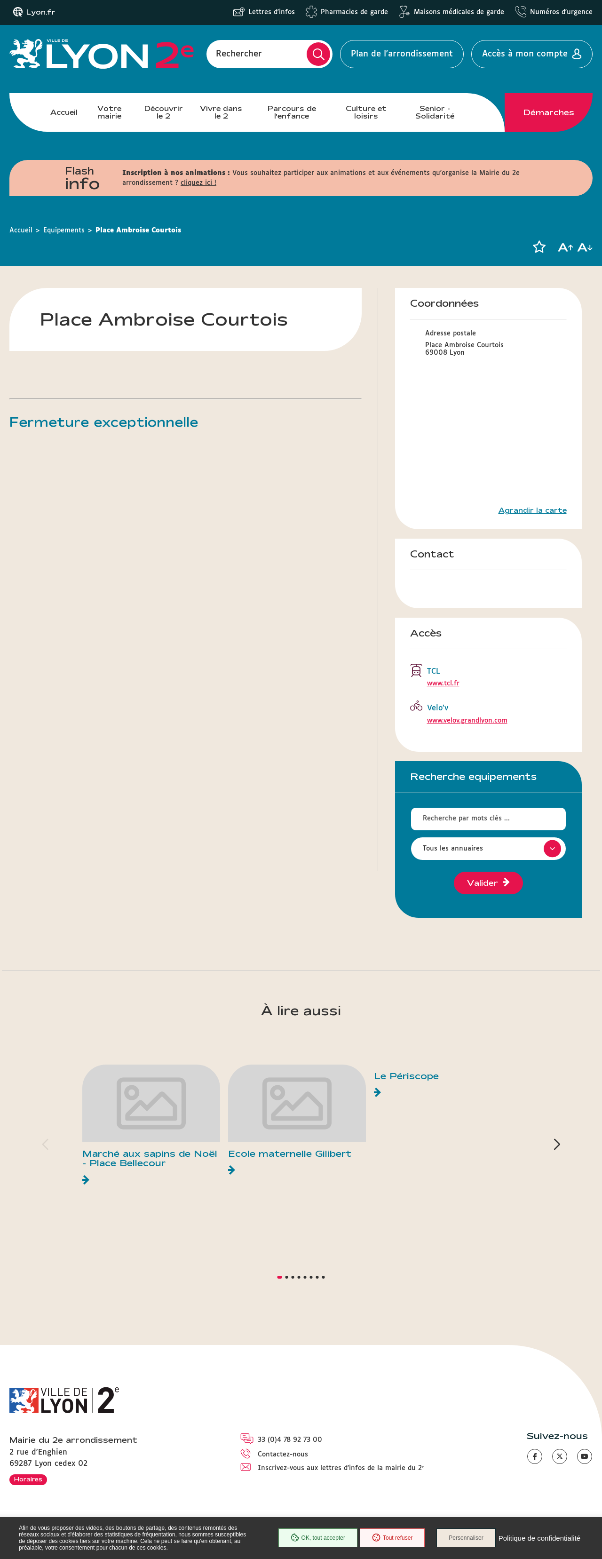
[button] (539, 247)
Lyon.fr (40, 12)
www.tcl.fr (443, 683)
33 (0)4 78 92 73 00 (290, 1440)
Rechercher (239, 54)
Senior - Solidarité (434, 112)
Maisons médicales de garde (459, 12)
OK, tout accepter (318, 1538)
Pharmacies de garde (354, 12)
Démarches (548, 112)
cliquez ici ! (198, 183)
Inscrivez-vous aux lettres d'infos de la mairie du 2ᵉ (341, 1468)
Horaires (28, 1479)
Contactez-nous (283, 1454)
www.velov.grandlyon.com (467, 720)
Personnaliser (466, 1538)
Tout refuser (392, 1538)
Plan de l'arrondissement (402, 54)
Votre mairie (109, 112)
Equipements (64, 230)
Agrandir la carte (533, 510)
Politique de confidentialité (539, 1538)
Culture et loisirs (366, 112)
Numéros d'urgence (561, 12)
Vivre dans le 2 (221, 112)
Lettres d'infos (271, 12)
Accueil (64, 112)
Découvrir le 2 (163, 112)
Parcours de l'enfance (292, 112)
